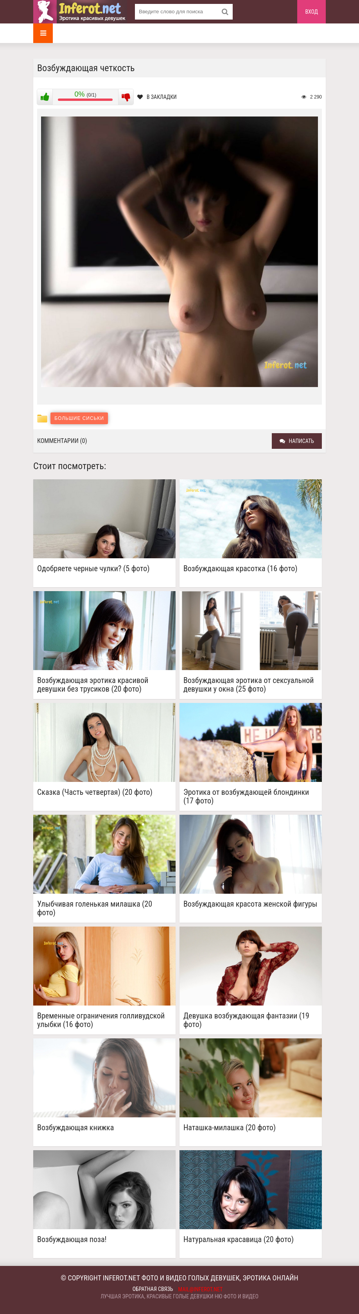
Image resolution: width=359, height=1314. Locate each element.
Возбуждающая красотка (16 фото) (240, 568)
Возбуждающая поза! (72, 1239)
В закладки (157, 97)
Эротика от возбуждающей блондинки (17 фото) (246, 796)
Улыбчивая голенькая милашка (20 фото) (94, 908)
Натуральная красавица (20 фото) (238, 1239)
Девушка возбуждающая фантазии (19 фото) (246, 1020)
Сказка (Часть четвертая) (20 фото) (95, 792)
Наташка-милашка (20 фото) (229, 1127)
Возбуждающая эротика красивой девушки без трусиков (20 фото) (92, 684)
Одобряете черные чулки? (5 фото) (93, 568)
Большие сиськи (79, 418)
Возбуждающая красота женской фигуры (250, 904)
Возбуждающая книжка (75, 1127)
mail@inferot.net (200, 1289)
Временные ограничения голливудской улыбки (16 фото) (101, 1020)
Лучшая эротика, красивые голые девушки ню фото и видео (179, 1296)
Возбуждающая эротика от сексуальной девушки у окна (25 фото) (248, 684)
